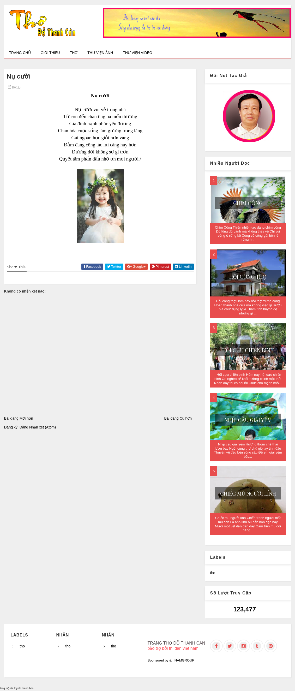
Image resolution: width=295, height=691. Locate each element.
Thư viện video (137, 53)
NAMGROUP (184, 660)
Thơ (74, 53)
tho (212, 573)
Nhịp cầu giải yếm (248, 419)
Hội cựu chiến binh (248, 350)
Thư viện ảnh (100, 53)
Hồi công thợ (248, 276)
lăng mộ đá (6, 688)
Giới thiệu (50, 53)
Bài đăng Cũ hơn (178, 418)
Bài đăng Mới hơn (18, 418)
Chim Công (248, 202)
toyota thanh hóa (24, 688)
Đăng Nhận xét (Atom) (38, 427)
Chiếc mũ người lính (248, 493)
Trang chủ (20, 53)
